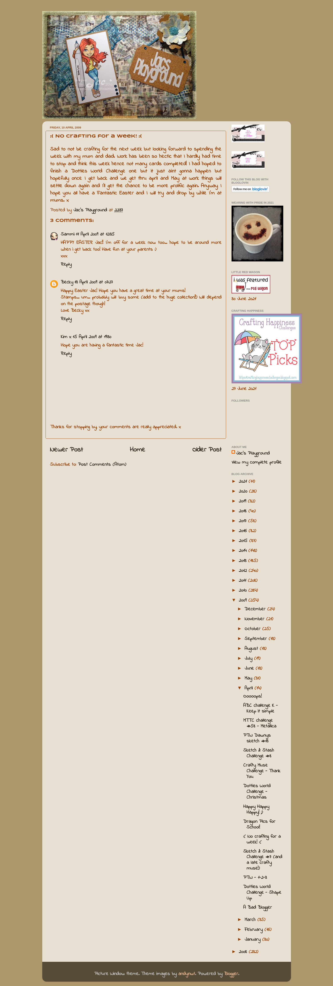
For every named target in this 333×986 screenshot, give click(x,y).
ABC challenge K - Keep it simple (260, 708)
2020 (244, 491)
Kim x (66, 337)
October (253, 629)
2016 (243, 531)
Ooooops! (252, 696)
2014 (243, 550)
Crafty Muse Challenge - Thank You (261, 771)
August (252, 648)
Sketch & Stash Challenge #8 (258, 753)
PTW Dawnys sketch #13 (257, 738)
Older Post (207, 450)
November (255, 619)
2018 (243, 511)
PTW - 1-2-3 (255, 877)
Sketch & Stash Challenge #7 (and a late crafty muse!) (262, 860)
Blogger (231, 973)
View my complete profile (256, 462)
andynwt (186, 973)
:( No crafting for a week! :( (262, 839)
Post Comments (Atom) (102, 464)
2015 (244, 540)
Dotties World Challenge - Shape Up (262, 892)
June (250, 668)
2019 (243, 501)
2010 (243, 590)
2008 (244, 951)
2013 (243, 560)
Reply (66, 264)
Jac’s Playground (253, 453)
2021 (243, 481)
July (249, 658)
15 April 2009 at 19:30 (92, 337)
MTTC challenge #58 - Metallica (259, 723)
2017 (243, 521)
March (251, 919)
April (249, 688)
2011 (243, 580)
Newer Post (66, 450)
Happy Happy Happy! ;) (256, 809)
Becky (67, 282)
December (256, 609)
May (249, 678)
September (257, 638)
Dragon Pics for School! (259, 824)
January (253, 939)
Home (137, 450)
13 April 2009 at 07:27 (93, 282)
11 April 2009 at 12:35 (95, 234)
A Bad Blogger (257, 907)
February (254, 929)
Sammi (67, 234)
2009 (243, 600)
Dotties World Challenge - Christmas (256, 792)
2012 (243, 570)
